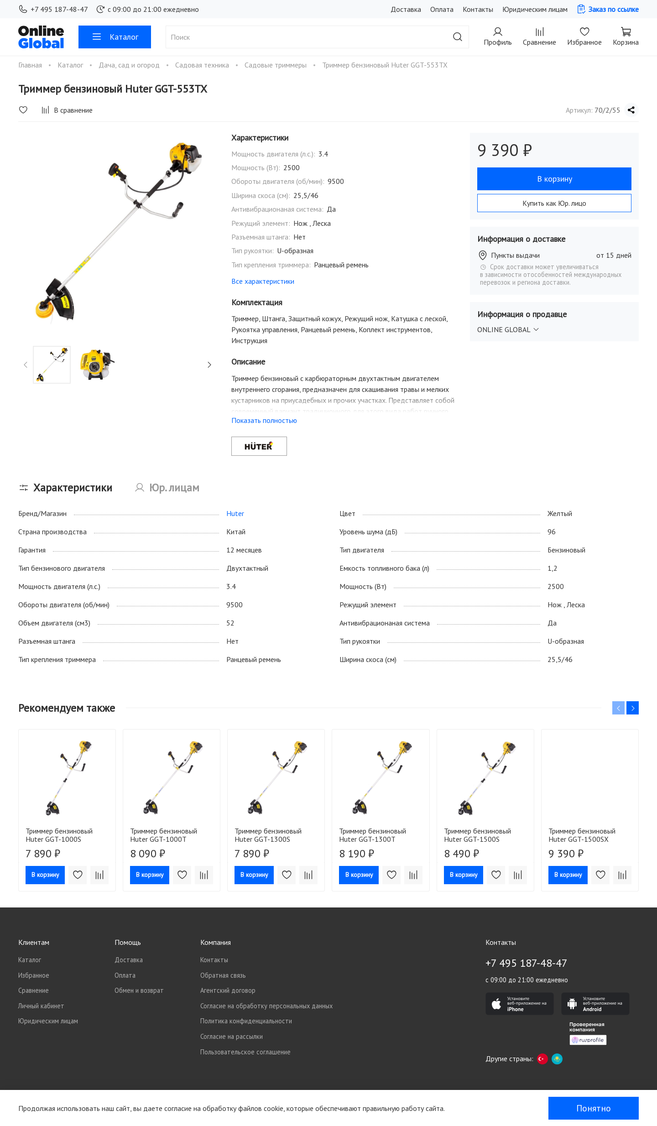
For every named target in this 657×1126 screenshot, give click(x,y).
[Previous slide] (26, 365)
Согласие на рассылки (231, 1036)
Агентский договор (228, 990)
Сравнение (33, 990)
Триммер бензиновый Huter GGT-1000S (59, 835)
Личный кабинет (41, 1005)
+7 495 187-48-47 (53, 9)
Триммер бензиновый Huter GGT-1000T (163, 835)
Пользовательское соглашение (245, 1052)
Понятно (593, 1108)
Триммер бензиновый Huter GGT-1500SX (581, 835)
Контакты (478, 9)
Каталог (114, 36)
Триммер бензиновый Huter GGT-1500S (477, 835)
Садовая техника (203, 64)
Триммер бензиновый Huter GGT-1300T (372, 835)
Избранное (33, 975)
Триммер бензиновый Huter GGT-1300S (268, 835)
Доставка (406, 9)
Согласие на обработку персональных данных (266, 1005)
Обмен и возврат (139, 990)
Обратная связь (223, 975)
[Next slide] (208, 365)
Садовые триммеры (276, 64)
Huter (235, 513)
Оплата (442, 9)
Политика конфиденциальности (246, 1021)
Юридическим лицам (535, 9)
